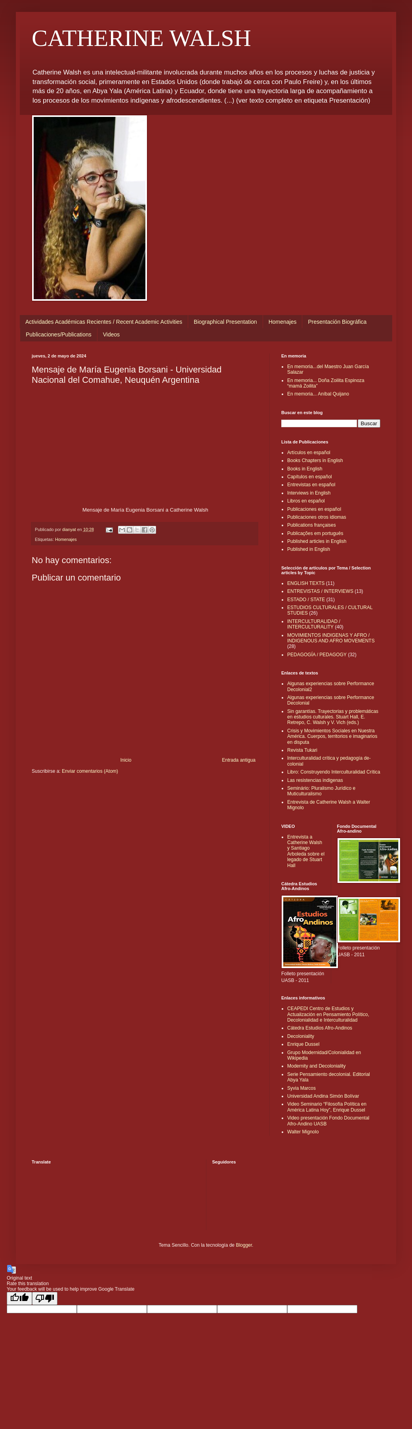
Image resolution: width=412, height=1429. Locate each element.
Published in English (308, 549)
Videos (111, 334)
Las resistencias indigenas (315, 780)
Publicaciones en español (314, 509)
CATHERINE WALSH (141, 38)
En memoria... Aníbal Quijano (318, 394)
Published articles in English (316, 541)
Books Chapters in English (315, 460)
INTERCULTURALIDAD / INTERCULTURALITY (313, 624)
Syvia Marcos (301, 1088)
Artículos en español (308, 452)
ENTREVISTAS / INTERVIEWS (320, 591)
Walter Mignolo (303, 1132)
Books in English (304, 469)
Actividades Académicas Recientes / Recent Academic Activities (103, 322)
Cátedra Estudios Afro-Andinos (319, 1028)
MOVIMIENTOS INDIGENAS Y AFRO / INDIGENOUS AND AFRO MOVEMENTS (331, 638)
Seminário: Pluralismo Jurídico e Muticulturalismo (321, 791)
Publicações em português (315, 533)
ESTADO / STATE (306, 599)
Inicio (126, 760)
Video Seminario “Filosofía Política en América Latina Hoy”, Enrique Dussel (326, 1106)
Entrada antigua (239, 760)
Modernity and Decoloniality (316, 1066)
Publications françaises (311, 525)
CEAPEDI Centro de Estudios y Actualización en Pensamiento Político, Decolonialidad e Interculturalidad (328, 1014)
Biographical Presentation (225, 322)
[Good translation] (19, 1298)
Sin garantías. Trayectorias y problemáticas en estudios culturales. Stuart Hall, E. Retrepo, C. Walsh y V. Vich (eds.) (332, 717)
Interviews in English (308, 493)
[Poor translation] (44, 1298)
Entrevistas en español (311, 484)
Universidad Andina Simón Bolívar (323, 1096)
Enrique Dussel (303, 1044)
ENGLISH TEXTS (305, 583)
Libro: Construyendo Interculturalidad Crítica (333, 772)
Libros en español (306, 501)
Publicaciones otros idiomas (316, 517)
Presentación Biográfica (337, 322)
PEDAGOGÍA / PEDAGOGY (317, 654)
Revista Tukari (302, 750)
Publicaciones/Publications (59, 334)
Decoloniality (300, 1036)
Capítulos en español (309, 477)
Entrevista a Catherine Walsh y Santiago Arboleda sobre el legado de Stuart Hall (305, 851)
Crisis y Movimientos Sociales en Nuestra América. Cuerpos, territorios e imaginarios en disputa (332, 736)
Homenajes (283, 322)
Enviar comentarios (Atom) (90, 771)
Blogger (244, 1245)
